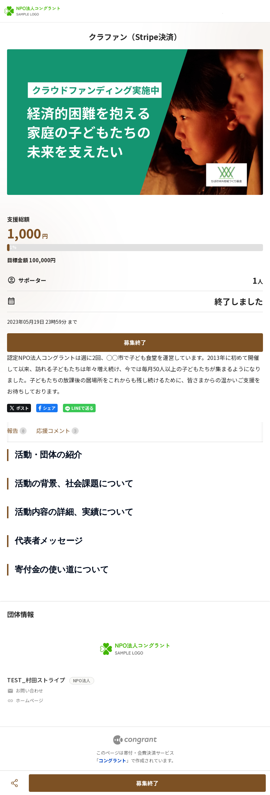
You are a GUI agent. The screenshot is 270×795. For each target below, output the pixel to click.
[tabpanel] (135, 512)
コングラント (112, 760)
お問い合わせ (29, 690)
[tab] (15, 430)
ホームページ (29, 700)
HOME (15, 430)
